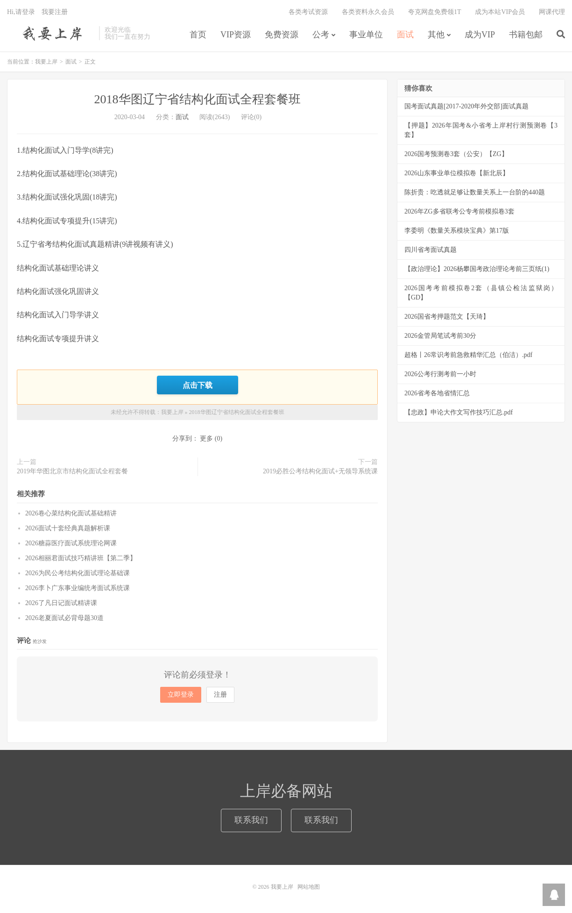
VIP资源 (235, 34)
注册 (220, 694)
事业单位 (366, 34)
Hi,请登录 (21, 11)
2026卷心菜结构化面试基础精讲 (71, 513)
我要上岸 (50, 33)
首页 (198, 34)
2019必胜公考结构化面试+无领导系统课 (320, 471)
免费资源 (281, 34)
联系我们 (251, 820)
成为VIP (480, 34)
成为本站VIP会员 (500, 11)
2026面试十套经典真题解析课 (67, 528)
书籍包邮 (526, 34)
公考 (320, 34)
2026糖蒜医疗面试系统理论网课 (71, 543)
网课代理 (552, 11)
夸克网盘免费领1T (434, 11)
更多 (206, 438)
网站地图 (308, 887)
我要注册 (55, 11)
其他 (436, 34)
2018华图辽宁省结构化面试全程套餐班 (197, 99)
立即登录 (181, 694)
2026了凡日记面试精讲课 (61, 602)
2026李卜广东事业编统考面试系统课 (77, 588)
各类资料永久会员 (368, 11)
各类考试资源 (308, 11)
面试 (405, 34)
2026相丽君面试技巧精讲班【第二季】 (80, 558)
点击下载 (197, 385)
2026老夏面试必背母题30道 (64, 617)
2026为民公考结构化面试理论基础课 (77, 573)
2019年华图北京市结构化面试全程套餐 (72, 471)
